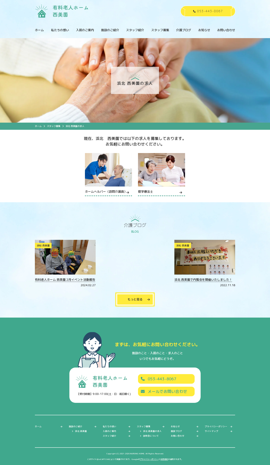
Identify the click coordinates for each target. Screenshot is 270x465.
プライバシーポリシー (216, 426)
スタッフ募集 (160, 30)
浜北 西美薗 (81, 431)
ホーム (39, 30)
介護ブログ (183, 30)
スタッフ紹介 (135, 30)
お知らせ (204, 30)
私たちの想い (60, 30)
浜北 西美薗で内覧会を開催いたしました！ (203, 280)
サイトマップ (211, 431)
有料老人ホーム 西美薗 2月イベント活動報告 (65, 280)
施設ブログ (176, 431)
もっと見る (135, 299)
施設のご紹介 (110, 30)
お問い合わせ (226, 30)
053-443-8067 (158, 379)
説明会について (151, 435)
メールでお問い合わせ (164, 391)
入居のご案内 (85, 30)
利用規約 (164, 459)
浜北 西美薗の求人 (152, 431)
